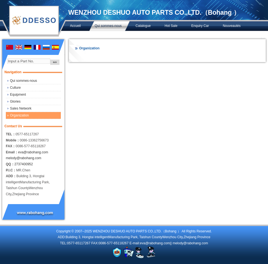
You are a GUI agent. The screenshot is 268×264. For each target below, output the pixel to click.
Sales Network (20, 108)
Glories (15, 101)
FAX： (11, 146)
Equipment (18, 95)
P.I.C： (11, 170)
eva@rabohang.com (33, 152)
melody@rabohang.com (23, 158)
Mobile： (13, 140)
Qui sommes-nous (23, 81)
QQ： (10, 164)
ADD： (11, 176)
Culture (15, 88)
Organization (19, 115)
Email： (12, 152)
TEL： (11, 134)
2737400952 (23, 164)
